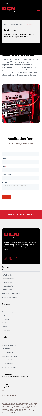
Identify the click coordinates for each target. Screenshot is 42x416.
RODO (3, 390)
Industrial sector (7, 286)
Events (4, 323)
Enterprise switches (9, 345)
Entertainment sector (9, 297)
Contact (4, 315)
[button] (38, 9)
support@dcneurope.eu (9, 387)
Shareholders (6, 330)
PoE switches (6, 349)
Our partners (6, 319)
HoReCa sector (7, 275)
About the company (8, 312)
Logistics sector (7, 289)
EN (7, 3)
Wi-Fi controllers (8, 363)
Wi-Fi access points (9, 367)
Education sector (8, 278)
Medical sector (7, 282)
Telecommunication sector (11, 293)
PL (3, 3)
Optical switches (7, 352)
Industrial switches (8, 360)
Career (4, 326)
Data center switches (9, 356)
